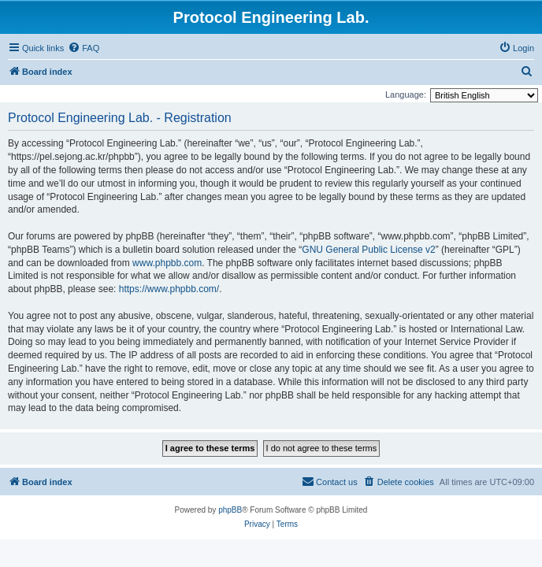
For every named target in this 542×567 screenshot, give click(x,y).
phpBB (230, 510)
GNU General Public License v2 (368, 249)
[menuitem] (83, 48)
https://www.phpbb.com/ (169, 289)
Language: (405, 94)
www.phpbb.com (167, 263)
